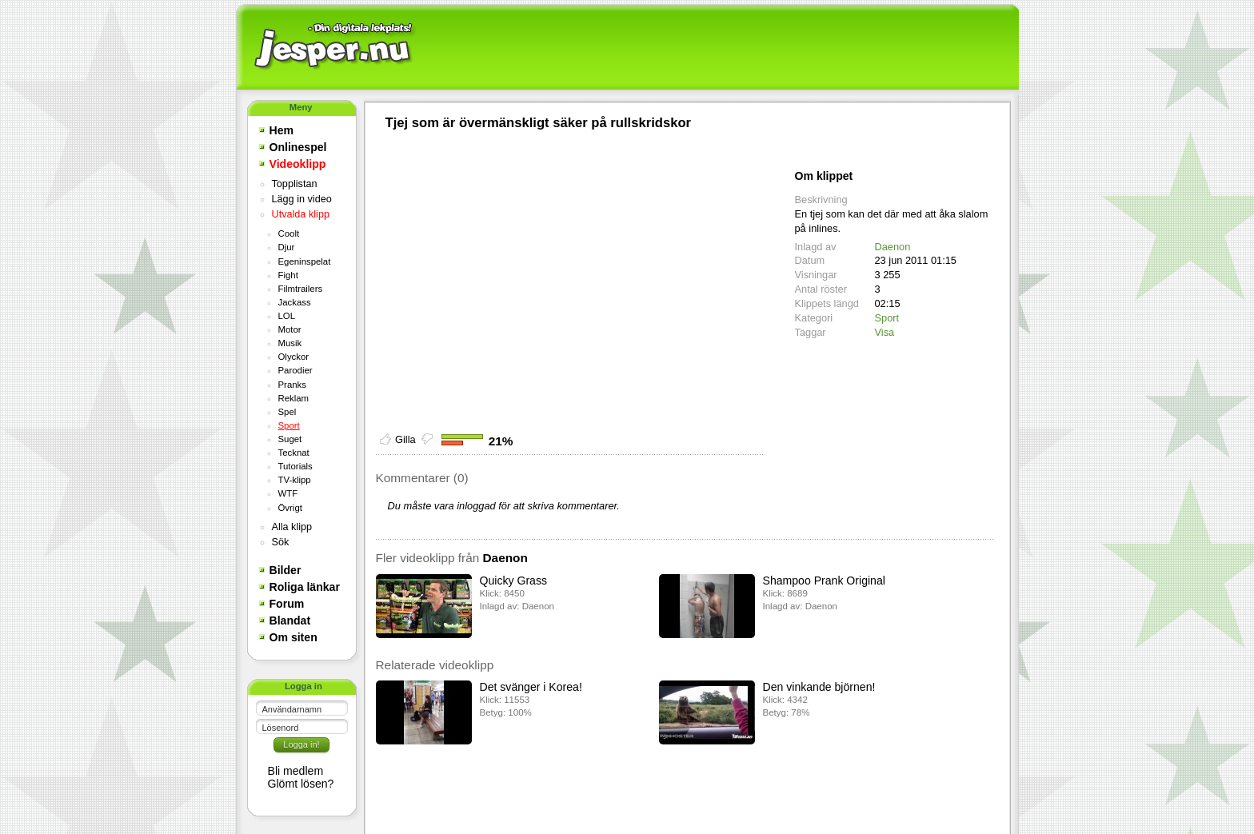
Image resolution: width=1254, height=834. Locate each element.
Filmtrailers (300, 288)
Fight (288, 275)
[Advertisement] (716, 48)
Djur (286, 247)
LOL (287, 316)
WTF (288, 493)
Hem (282, 130)
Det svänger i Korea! (531, 686)
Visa (885, 332)
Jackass (294, 302)
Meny (301, 107)
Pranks (292, 384)
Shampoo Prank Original (824, 580)
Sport (289, 425)
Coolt (289, 233)
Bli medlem (296, 770)
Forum (287, 603)
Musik (290, 343)
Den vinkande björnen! (819, 686)
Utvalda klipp (300, 214)
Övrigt (290, 508)
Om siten (293, 637)
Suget (290, 439)
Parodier (295, 370)
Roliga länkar (305, 587)
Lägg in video (302, 199)
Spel (287, 412)
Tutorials (295, 466)
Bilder (286, 570)
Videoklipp (298, 164)
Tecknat (294, 452)
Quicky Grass (513, 580)
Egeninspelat (304, 261)
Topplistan (294, 184)
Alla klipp (292, 527)
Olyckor (294, 356)
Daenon (893, 247)
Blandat (290, 620)
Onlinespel (298, 147)
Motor (290, 329)
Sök (281, 542)
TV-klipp (294, 480)
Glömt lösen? (301, 783)
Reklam (294, 398)
